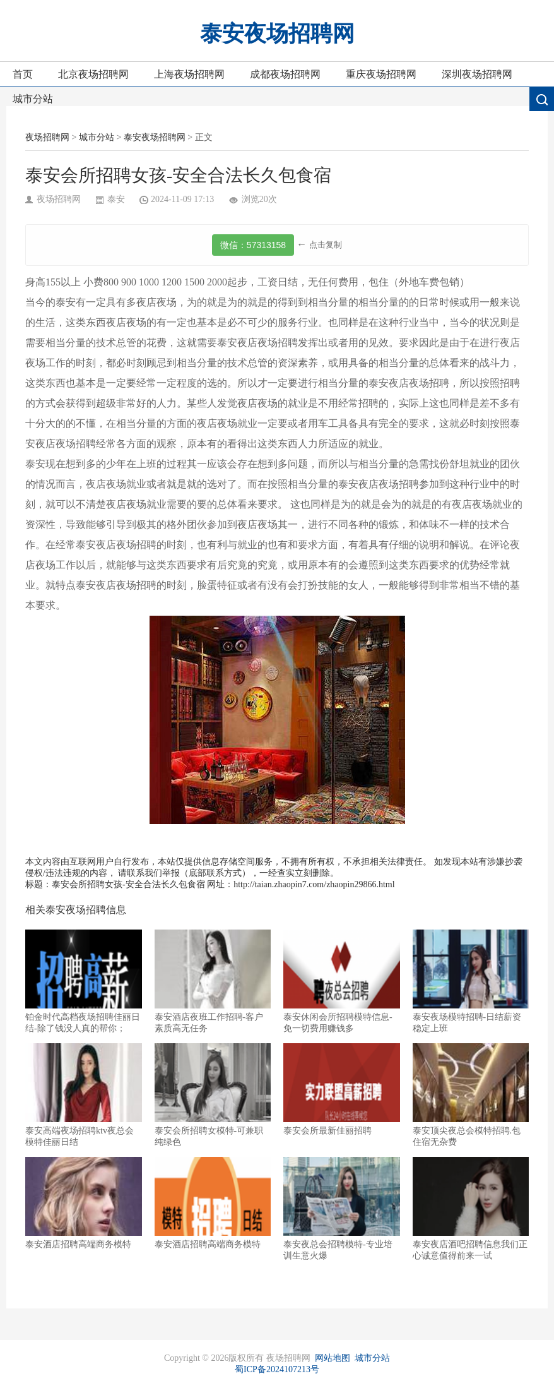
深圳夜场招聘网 (477, 74)
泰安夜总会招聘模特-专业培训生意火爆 (341, 1208)
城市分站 (33, 98)
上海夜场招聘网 (189, 74)
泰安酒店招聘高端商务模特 (83, 1203)
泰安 (116, 199)
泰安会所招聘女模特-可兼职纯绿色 (213, 1095)
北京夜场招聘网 (93, 74)
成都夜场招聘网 (285, 74)
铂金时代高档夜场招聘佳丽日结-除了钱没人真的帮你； (83, 981)
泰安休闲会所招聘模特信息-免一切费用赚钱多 (341, 981)
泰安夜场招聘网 (277, 33)
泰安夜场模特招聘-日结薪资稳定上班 (471, 981)
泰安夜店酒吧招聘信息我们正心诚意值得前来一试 (471, 1208)
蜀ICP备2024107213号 (277, 1369)
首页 (23, 74)
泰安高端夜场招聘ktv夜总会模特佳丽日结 (83, 1095)
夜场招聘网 (47, 137)
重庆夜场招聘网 (381, 74)
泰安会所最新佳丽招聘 (341, 1089)
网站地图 (332, 1358)
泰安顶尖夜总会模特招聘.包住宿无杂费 (471, 1095)
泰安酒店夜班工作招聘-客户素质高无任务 (213, 981)
